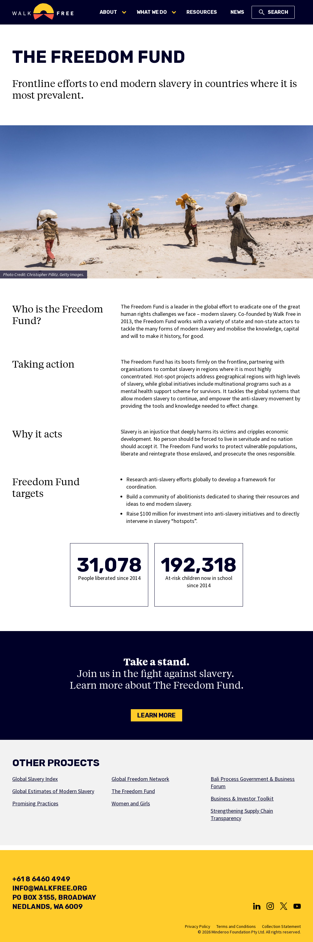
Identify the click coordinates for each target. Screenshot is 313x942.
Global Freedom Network (140, 778)
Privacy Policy (197, 926)
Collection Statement (281, 926)
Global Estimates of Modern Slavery (53, 791)
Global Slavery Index (35, 778)
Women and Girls (131, 803)
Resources (201, 12)
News (237, 12)
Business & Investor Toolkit (242, 798)
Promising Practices (35, 803)
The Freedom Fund (133, 791)
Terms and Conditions (236, 926)
